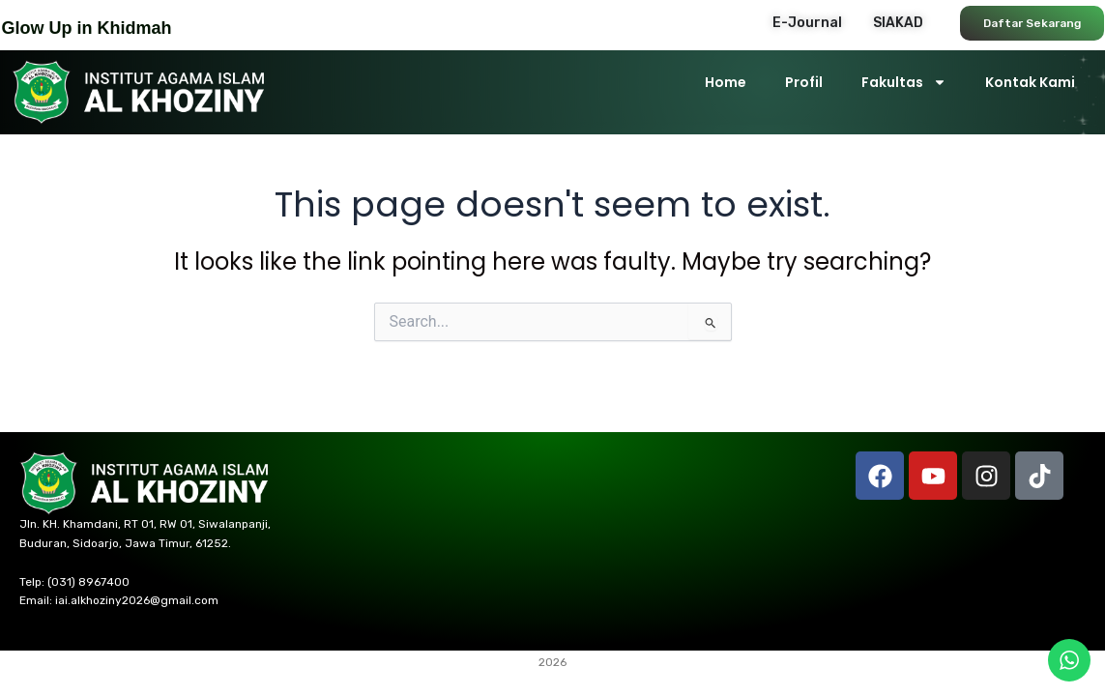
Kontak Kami (1030, 82)
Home (725, 82)
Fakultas (903, 82)
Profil (804, 82)
